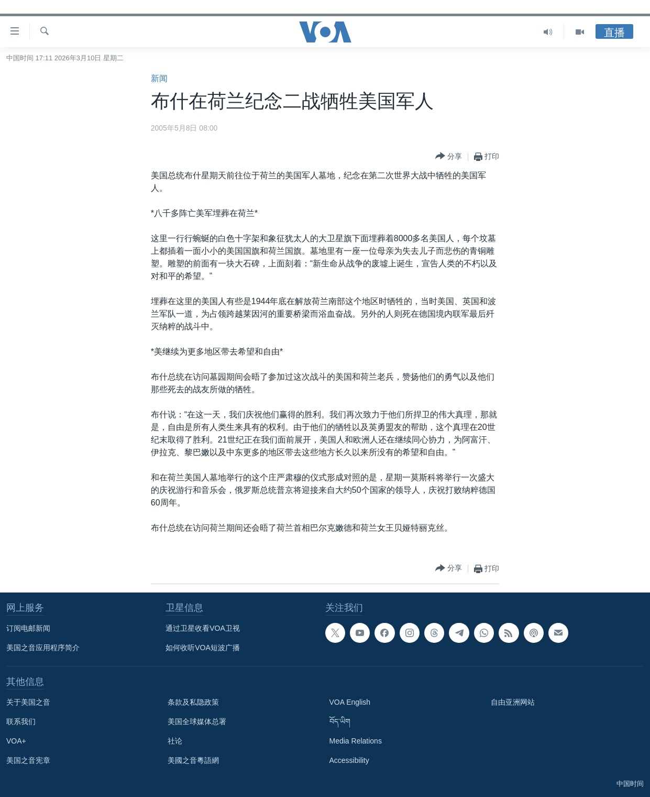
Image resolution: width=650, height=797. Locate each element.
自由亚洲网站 (513, 702)
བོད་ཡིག (339, 721)
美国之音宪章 (28, 760)
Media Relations (355, 741)
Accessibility (349, 760)
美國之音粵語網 (193, 760)
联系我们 (21, 721)
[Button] (448, 156)
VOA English (350, 702)
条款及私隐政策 (193, 702)
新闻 (159, 78)
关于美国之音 (28, 702)
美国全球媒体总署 (197, 721)
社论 (175, 741)
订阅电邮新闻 (28, 628)
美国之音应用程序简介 (43, 647)
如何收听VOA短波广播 (203, 647)
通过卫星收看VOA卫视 (203, 628)
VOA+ (16, 741)
